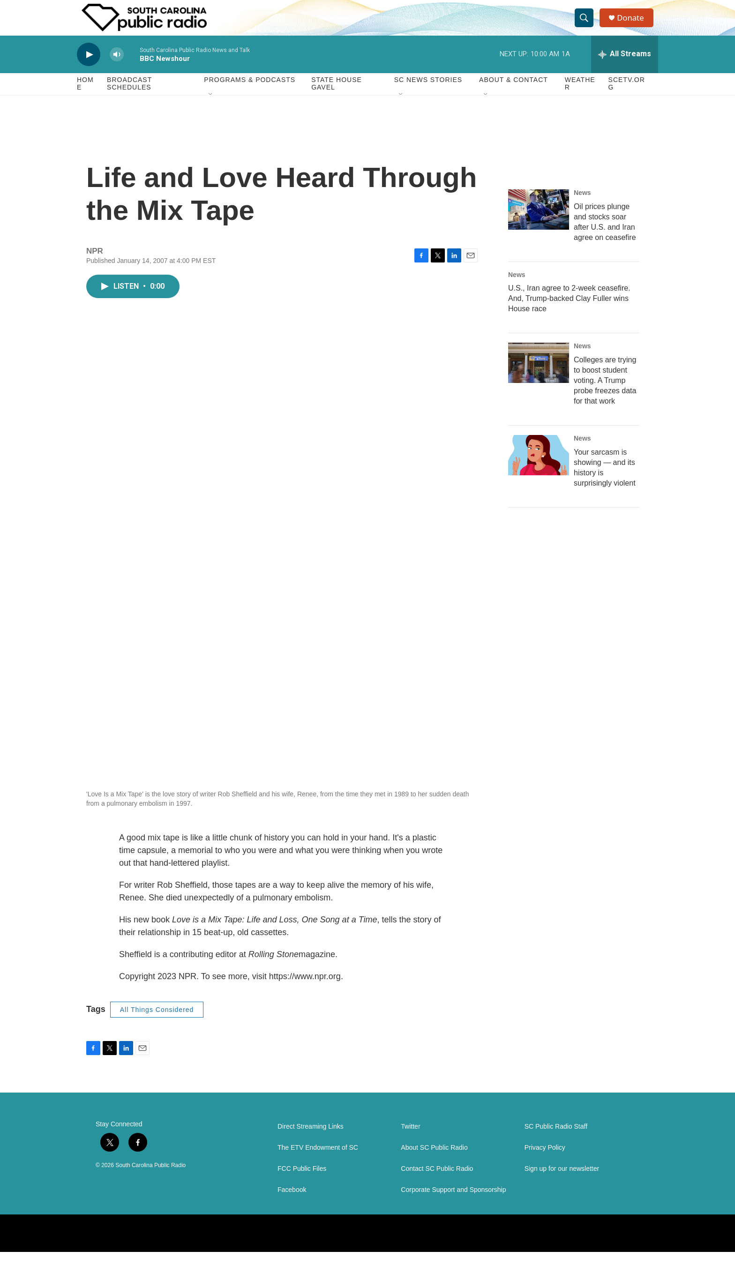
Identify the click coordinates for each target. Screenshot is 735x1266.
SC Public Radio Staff (556, 1140)
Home (85, 97)
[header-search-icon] (587, 24)
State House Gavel (336, 97)
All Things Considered (157, 1023)
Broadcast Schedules (129, 97)
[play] (88, 68)
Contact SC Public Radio (437, 1182)
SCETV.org (626, 97)
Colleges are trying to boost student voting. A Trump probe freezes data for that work (605, 394)
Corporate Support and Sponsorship (453, 1203)
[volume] (117, 68)
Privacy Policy (545, 1161)
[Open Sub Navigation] (211, 108)
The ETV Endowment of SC (318, 1161)
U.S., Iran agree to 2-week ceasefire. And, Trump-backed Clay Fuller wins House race (569, 312)
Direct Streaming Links (311, 1140)
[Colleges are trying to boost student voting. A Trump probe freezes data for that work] (538, 377)
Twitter (410, 1140)
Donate (634, 25)
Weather (580, 97)
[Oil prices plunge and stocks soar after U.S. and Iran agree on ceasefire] (538, 223)
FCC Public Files (302, 1182)
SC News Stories (428, 93)
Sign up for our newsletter (562, 1182)
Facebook (292, 1203)
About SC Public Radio (434, 1161)
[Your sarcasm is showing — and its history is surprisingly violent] (538, 469)
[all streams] (624, 68)
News (582, 206)
